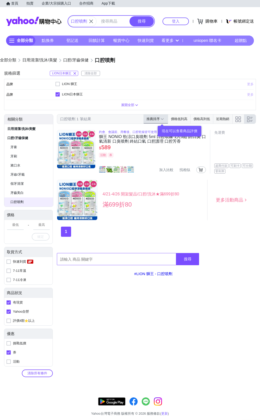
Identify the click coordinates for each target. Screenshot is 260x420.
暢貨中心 (121, 40)
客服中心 (161, 407)
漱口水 (15, 165)
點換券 (48, 40)
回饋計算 (97, 40)
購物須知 (199, 407)
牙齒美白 (17, 193)
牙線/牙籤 (17, 174)
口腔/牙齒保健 (17, 138)
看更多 (170, 40)
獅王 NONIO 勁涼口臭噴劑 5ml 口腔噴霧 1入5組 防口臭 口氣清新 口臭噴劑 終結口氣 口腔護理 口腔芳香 (152, 139)
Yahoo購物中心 (33, 21)
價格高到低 (201, 119)
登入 (176, 21)
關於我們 (180, 407)
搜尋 (187, 259)
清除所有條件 (37, 373)
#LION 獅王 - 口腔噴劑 (153, 274)
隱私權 (236, 407)
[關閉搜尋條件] (91, 21)
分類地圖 (253, 407)
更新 (255, 401)
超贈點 (237, 41)
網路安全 (218, 407)
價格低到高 (179, 119)
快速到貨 (146, 40)
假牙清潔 (17, 184)
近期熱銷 (222, 119)
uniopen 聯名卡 (204, 41)
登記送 (72, 40)
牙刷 (13, 156)
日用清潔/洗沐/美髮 (21, 129)
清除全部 (91, 73)
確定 (40, 237)
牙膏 (13, 147)
